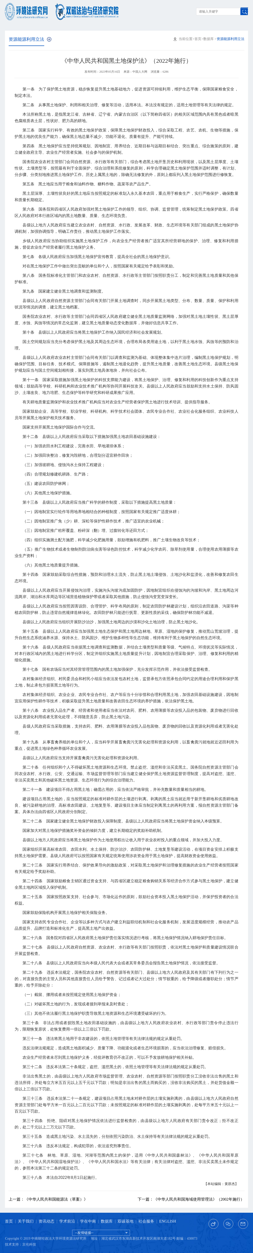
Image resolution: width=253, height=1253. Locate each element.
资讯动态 (46, 1221)
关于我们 (26, 1221)
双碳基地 (125, 1221)
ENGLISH (167, 1221)
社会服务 (146, 1221)
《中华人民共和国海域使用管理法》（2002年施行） (191, 1199)
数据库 (208, 39)
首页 (197, 39)
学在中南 (88, 1221)
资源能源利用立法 (26, 39)
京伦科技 (29, 1244)
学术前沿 (67, 1221)
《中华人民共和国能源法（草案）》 (48, 1199)
